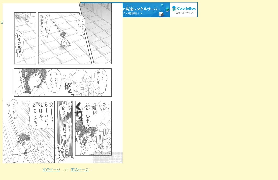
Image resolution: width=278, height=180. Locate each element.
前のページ (80, 170)
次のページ (51, 170)
